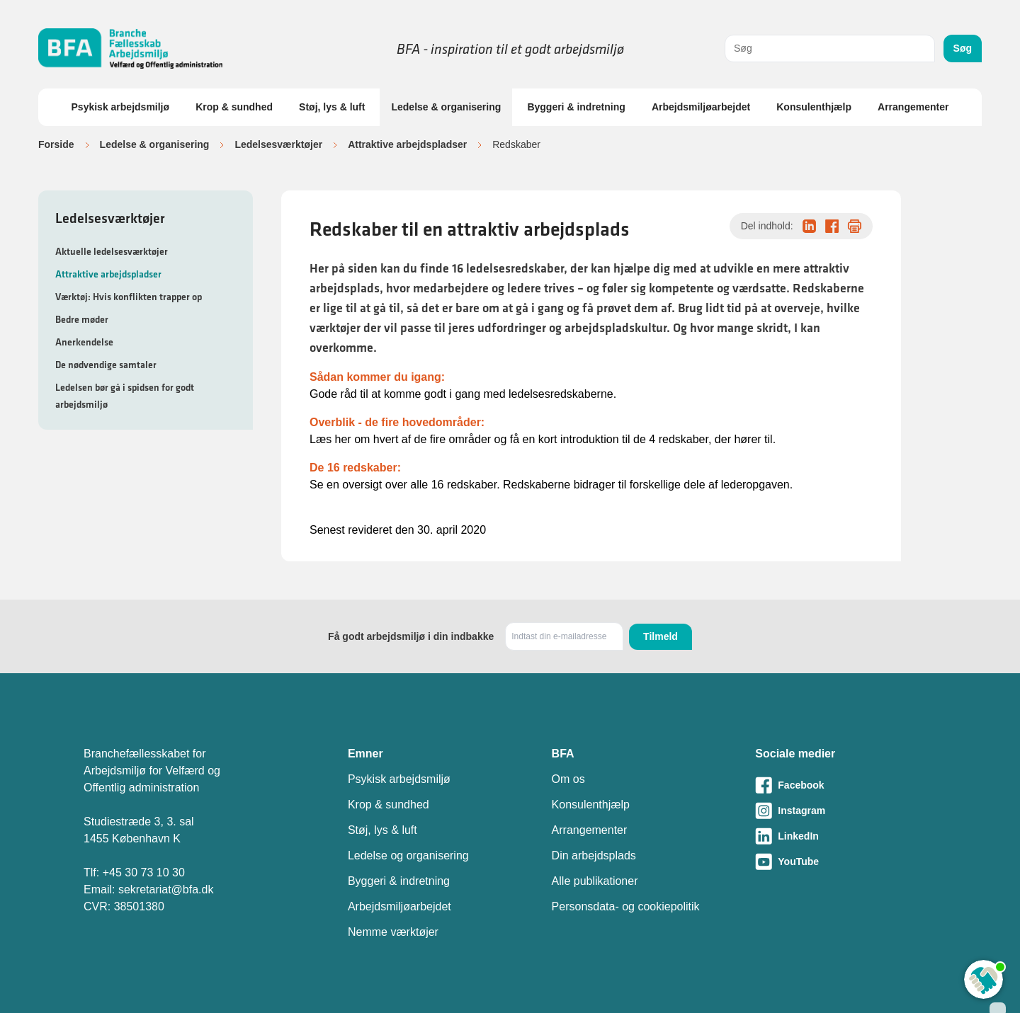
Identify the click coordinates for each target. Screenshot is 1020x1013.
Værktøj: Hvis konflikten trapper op (128, 296)
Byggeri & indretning (576, 107)
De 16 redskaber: (355, 468)
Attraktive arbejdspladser (407, 144)
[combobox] (830, 48)
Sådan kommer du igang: (377, 377)
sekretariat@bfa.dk (166, 889)
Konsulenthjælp (813, 107)
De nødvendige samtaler (106, 364)
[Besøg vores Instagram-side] (845, 810)
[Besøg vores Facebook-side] (845, 785)
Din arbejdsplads (594, 855)
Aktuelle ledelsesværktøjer (111, 251)
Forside (56, 144)
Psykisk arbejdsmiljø (121, 107)
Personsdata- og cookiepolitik (626, 906)
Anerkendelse (84, 342)
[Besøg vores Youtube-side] (845, 861)
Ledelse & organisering (446, 107)
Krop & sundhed (234, 107)
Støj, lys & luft (332, 107)
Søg (962, 48)
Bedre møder (81, 319)
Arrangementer (913, 107)
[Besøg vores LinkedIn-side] (845, 836)
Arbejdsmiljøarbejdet (701, 107)
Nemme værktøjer (393, 932)
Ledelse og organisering (408, 855)
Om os (568, 779)
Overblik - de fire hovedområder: (397, 422)
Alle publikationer (595, 881)
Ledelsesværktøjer (278, 144)
